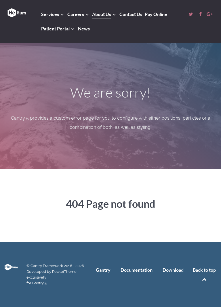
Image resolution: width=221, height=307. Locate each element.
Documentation (137, 270)
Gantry (103, 270)
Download (173, 270)
